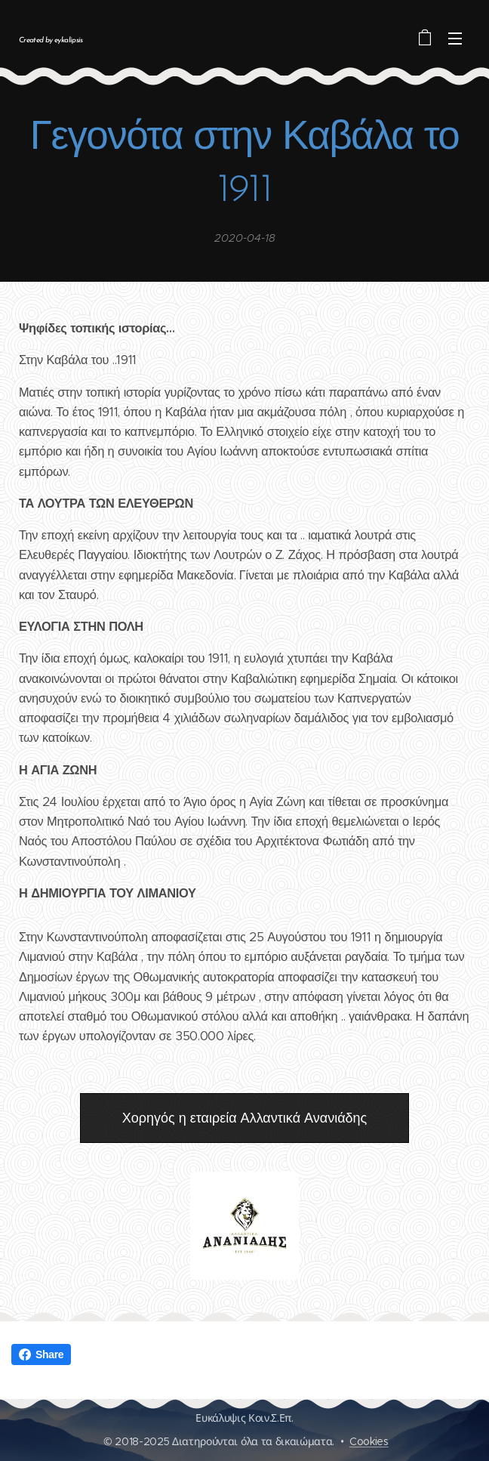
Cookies (369, 1441)
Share (41, 1354)
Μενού (455, 38)
